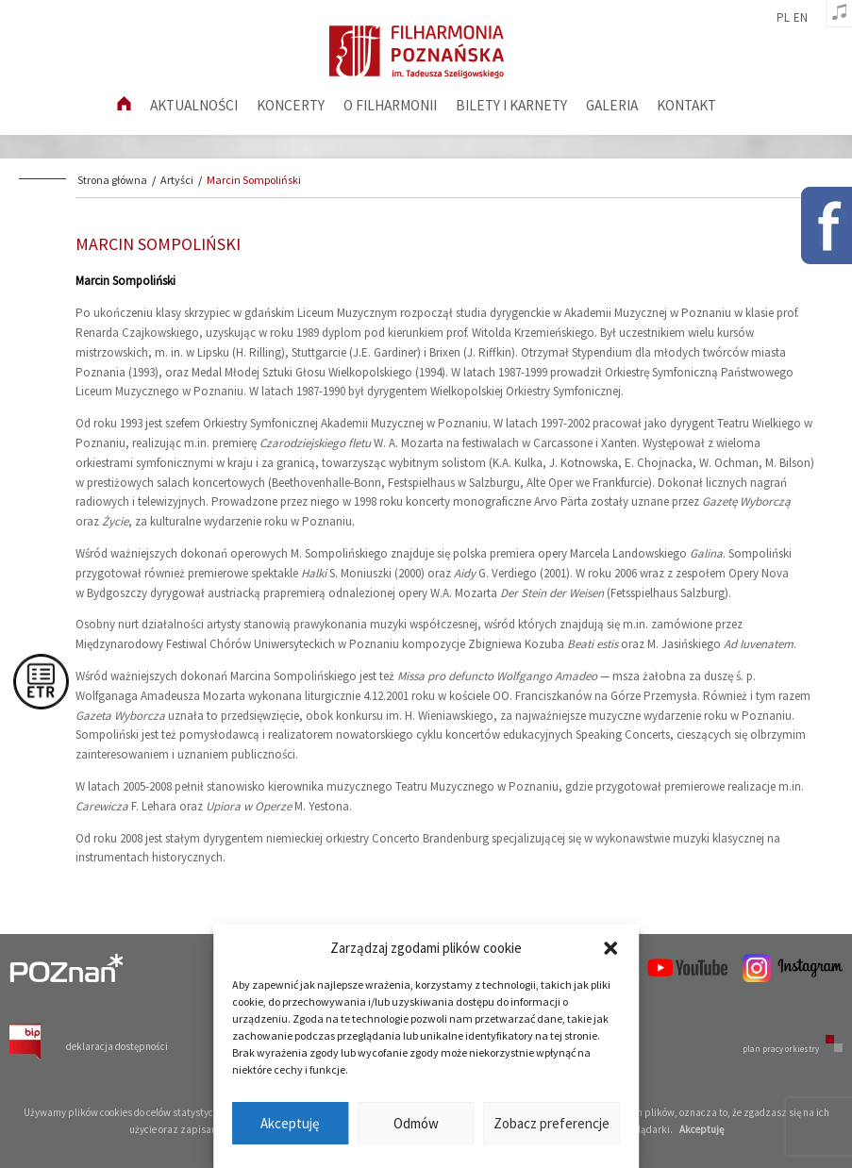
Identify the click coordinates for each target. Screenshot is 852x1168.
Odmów (416, 1123)
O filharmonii (390, 105)
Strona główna (112, 180)
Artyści (176, 180)
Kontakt (686, 105)
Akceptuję (289, 1123)
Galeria (612, 105)
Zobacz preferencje (551, 1123)
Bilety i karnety (511, 105)
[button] (610, 948)
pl (783, 17)
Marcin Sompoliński (254, 180)
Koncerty (291, 105)
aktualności (194, 105)
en (801, 17)
